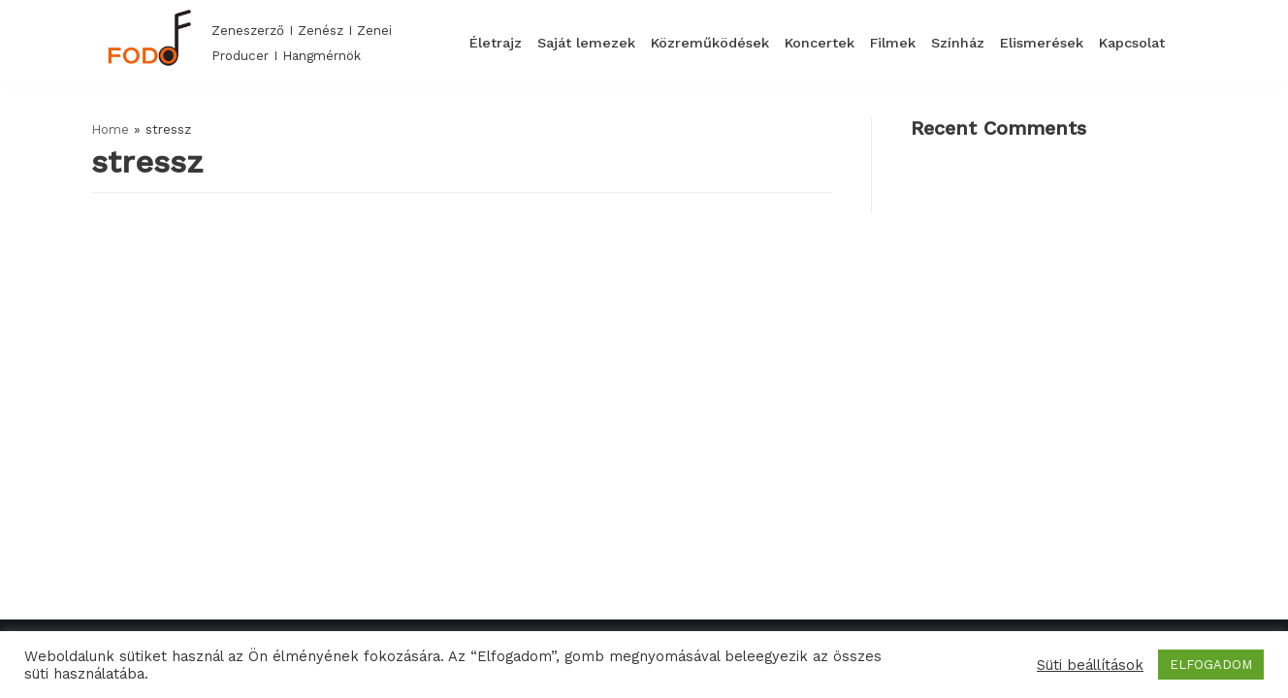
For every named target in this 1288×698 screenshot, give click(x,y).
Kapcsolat (1132, 42)
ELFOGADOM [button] (1211, 664)
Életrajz (495, 42)
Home (110, 129)
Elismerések (1041, 42)
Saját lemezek (586, 42)
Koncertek (819, 42)
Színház (957, 42)
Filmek (893, 42)
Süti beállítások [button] (1090, 665)
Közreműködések (710, 42)
